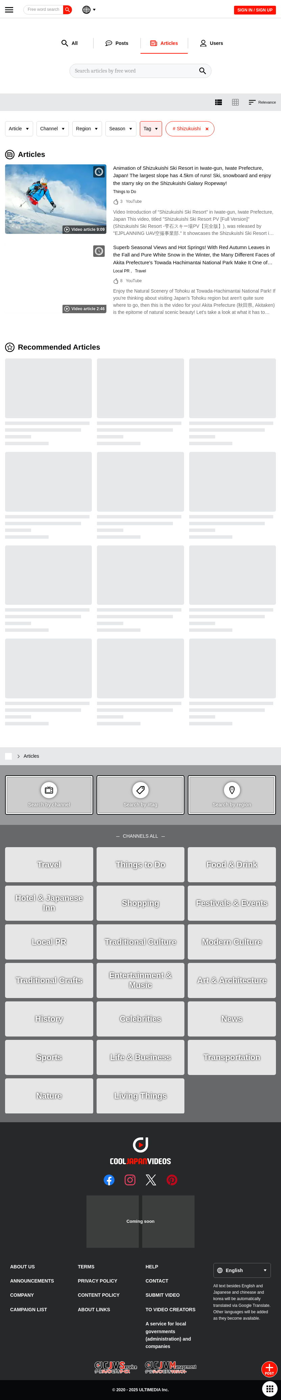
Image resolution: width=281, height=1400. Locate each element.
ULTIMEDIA (150, 1390)
